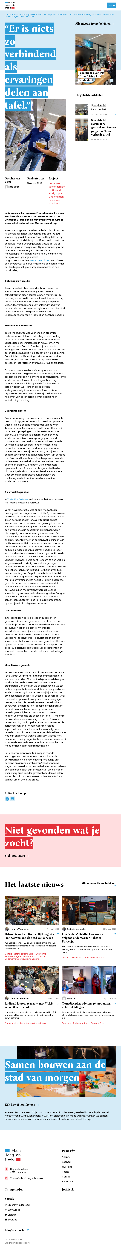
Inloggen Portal (17, 1232)
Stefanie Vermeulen (19, 930)
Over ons (67, 1168)
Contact (66, 1178)
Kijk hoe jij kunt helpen (21, 1106)
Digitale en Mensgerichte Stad (19, 955)
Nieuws (66, 1159)
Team (65, 1173)
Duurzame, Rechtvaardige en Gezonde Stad (26, 14)
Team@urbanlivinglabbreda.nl (26, 1180)
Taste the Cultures (40, 260)
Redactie (14, 187)
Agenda (66, 1164)
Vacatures (67, 1183)
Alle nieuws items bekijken (94, 23)
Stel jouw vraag (16, 855)
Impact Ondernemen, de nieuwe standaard (69, 14)
